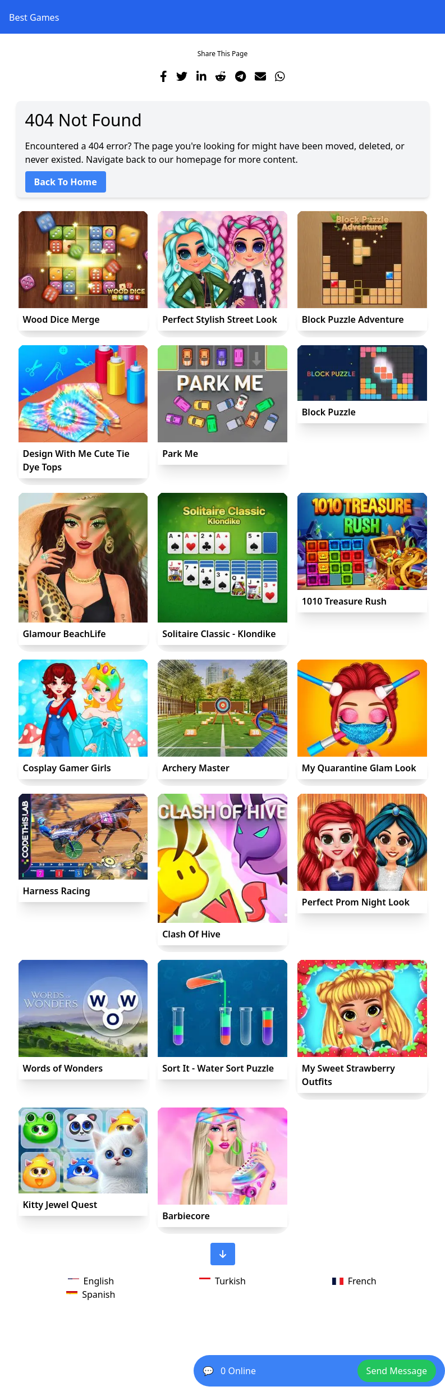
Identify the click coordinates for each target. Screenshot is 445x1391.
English (91, 1281)
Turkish (222, 1281)
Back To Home (65, 182)
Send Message (396, 1371)
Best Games (34, 17)
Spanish (90, 1294)
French (354, 1281)
